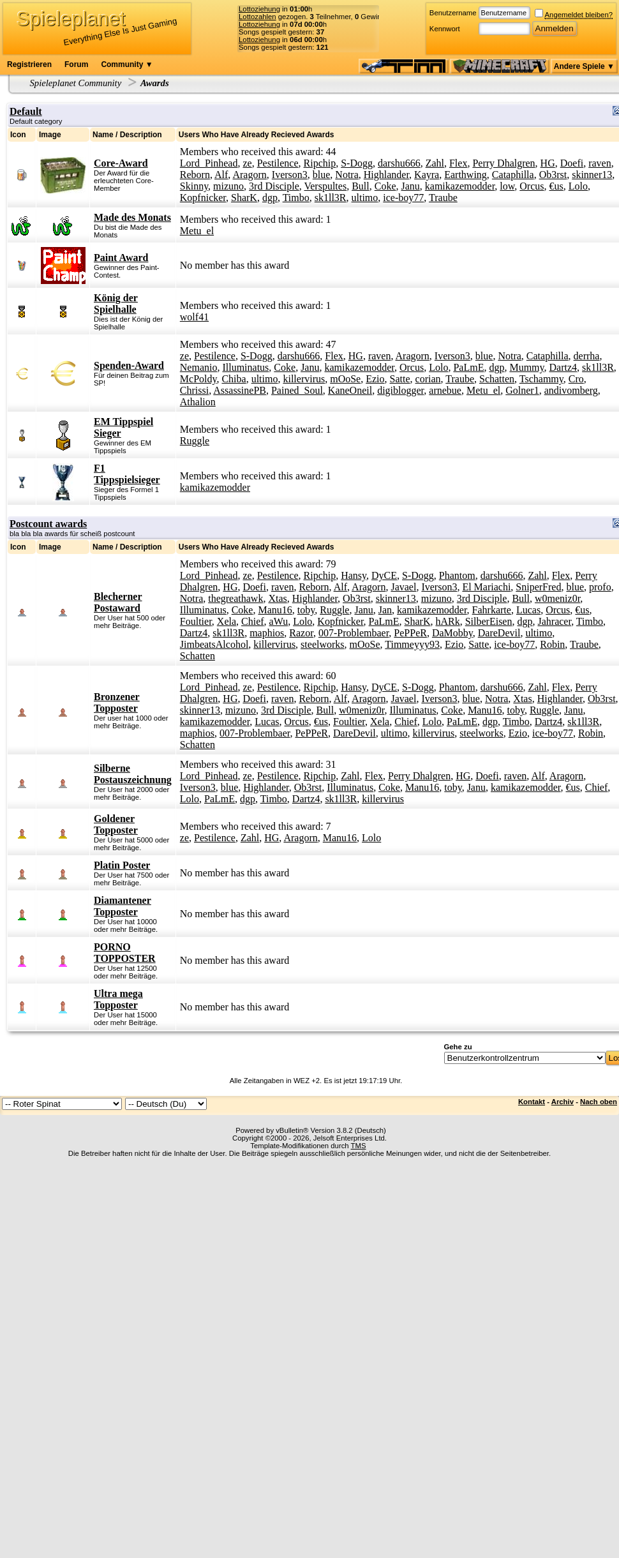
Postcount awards (48, 523)
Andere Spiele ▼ (584, 66)
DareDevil (499, 632)
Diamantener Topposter (122, 906)
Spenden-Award (129, 365)
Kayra (426, 174)
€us (556, 186)
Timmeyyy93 (412, 644)
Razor (301, 632)
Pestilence (278, 163)
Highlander (386, 174)
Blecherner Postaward (118, 602)
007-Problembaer (353, 632)
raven (599, 163)
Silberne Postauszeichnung (133, 774)
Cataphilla (513, 174)
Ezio (375, 378)
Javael (403, 586)
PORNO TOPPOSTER (125, 952)
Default (26, 111)
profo (600, 586)
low (507, 186)
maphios (267, 632)
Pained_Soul (297, 390)
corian (428, 378)
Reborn (195, 174)
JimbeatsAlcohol (214, 644)
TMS (358, 1146)
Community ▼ (127, 64)
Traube (443, 197)
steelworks (322, 644)
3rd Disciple (274, 186)
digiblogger (400, 390)
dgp (270, 197)
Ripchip (320, 163)
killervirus (304, 378)
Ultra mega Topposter (118, 999)
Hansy (353, 575)
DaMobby (452, 632)
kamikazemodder (460, 186)
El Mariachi (486, 586)
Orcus (531, 186)
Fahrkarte (491, 609)
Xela (226, 621)
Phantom (457, 575)
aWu (278, 621)
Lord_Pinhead (209, 163)
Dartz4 (563, 367)
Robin (552, 644)
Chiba (233, 378)
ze (246, 163)
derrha (587, 355)
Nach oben (598, 1101)
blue (322, 174)
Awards (154, 83)
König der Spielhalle (116, 303)
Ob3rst (553, 174)
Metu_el (197, 230)
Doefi (571, 163)
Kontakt (531, 1101)
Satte (400, 378)
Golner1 (522, 390)
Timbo (296, 197)
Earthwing (465, 174)
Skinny (194, 186)
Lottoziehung (259, 9)
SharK (244, 197)
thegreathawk (235, 598)
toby (306, 609)
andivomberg (571, 390)
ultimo (365, 197)
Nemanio (199, 367)
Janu (410, 186)
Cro (576, 378)
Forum (76, 64)
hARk (447, 621)
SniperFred (538, 586)
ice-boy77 (403, 197)
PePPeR (410, 632)
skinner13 (592, 174)
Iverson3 (290, 174)
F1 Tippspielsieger (127, 474)
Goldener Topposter (116, 824)
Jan (385, 609)
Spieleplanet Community (76, 83)
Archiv (562, 1101)
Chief (252, 621)
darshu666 (399, 163)
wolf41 (194, 316)
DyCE (384, 575)
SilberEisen (488, 621)
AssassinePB (239, 390)
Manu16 (275, 609)
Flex (458, 163)
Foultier (196, 621)
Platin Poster (122, 865)
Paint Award (121, 257)
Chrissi (194, 390)
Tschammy (541, 378)
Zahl (435, 163)
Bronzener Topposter (117, 702)
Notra (346, 174)
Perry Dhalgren (503, 163)
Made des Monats (132, 217)
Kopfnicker (203, 197)
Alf (221, 174)
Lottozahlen (257, 16)
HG (548, 163)
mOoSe (345, 378)
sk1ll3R (331, 197)
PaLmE (468, 367)
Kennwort (444, 29)
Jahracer (554, 621)
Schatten (496, 378)
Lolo (578, 186)
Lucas (528, 609)
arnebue (445, 390)
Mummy (526, 367)
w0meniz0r (557, 598)
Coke (385, 186)
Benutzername (453, 13)
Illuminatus (245, 367)
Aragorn (249, 174)
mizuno (228, 186)
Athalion (198, 401)
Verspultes (325, 186)
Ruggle (194, 440)
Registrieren (29, 64)
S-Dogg (357, 163)
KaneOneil (350, 390)
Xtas (277, 598)
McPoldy (198, 378)
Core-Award (121, 163)
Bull (360, 186)
